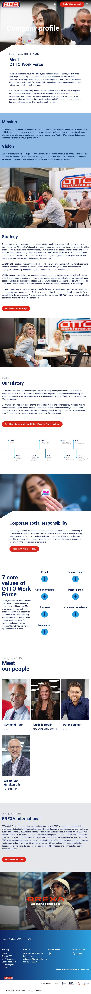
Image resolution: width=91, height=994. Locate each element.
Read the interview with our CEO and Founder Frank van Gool (32, 424)
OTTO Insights (8, 965)
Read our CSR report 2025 (24, 549)
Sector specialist (9, 962)
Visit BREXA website (14, 859)
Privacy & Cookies (34, 991)
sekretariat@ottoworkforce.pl (35, 959)
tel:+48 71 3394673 (31, 962)
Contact (5, 967)
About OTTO (23, 54)
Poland (79, 954)
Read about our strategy (16, 308)
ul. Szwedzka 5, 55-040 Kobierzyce (33, 954)
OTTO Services (8, 959)
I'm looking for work (72, 4)
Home (11, 54)
